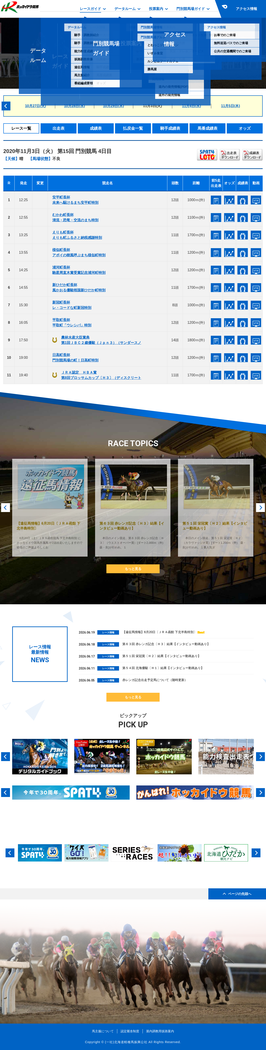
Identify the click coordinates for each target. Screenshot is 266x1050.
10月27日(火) (35, 106)
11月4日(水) (191, 106)
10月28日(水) (74, 106)
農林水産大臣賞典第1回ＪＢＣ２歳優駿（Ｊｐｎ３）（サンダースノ (101, 340)
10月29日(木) (113, 106)
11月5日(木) (230, 106)
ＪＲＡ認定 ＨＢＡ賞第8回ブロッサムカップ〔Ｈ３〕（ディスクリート (101, 375)
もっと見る (133, 569)
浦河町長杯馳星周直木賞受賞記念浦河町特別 (79, 270)
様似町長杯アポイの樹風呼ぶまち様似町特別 (79, 252)
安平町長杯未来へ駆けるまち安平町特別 (75, 199)
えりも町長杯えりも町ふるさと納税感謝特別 (77, 234)
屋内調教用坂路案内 (160, 1031)
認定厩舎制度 (130, 1031)
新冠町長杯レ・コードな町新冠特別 (71, 305)
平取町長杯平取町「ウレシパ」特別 (71, 322)
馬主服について (103, 1031)
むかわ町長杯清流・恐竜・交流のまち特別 (75, 217)
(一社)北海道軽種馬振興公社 (126, 1042)
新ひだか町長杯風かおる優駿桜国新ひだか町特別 (79, 287)
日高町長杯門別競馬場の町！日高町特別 (75, 357)
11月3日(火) (152, 106)
